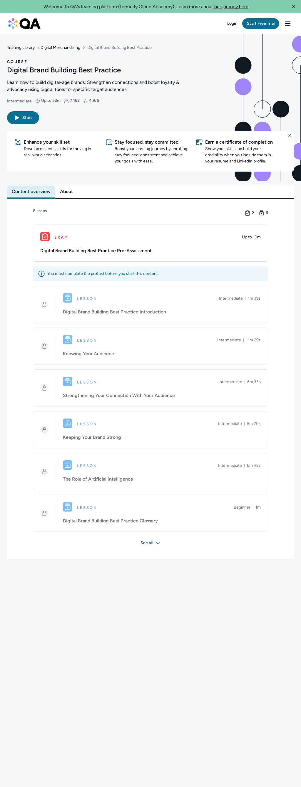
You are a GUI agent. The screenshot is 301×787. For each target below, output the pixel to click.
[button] (293, 6)
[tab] (31, 187)
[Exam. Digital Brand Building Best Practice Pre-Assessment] (150, 239)
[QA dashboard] (24, 23)
